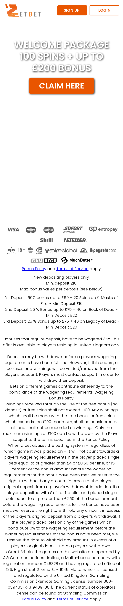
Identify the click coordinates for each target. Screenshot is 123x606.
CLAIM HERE (61, 85)
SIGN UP (72, 10)
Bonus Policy (34, 268)
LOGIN (104, 10)
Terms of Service (72, 268)
